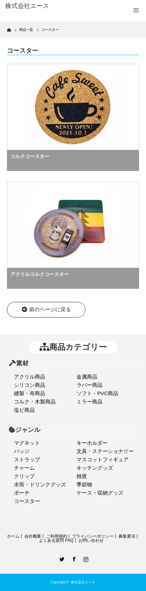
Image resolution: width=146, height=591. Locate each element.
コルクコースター (29, 156)
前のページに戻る (46, 309)
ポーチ (22, 493)
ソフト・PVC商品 (97, 393)
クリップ (24, 476)
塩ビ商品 (24, 410)
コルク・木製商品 (35, 402)
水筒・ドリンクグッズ (40, 484)
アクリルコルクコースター (39, 274)
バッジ (22, 451)
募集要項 (127, 536)
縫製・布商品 (29, 393)
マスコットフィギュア (102, 459)
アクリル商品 (29, 377)
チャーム (24, 468)
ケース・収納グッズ (99, 493)
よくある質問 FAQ (56, 540)
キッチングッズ (94, 468)
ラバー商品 (89, 385)
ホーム (13, 536)
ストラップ (27, 459)
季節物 (84, 484)
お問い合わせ (91, 540)
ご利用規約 (56, 536)
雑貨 (81, 476)
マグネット (27, 443)
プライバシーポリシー (93, 536)
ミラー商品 (89, 402)
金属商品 (86, 377)
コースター (27, 501)
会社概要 (32, 536)
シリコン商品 (29, 385)
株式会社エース (83, 582)
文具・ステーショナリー (105, 451)
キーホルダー (92, 443)
